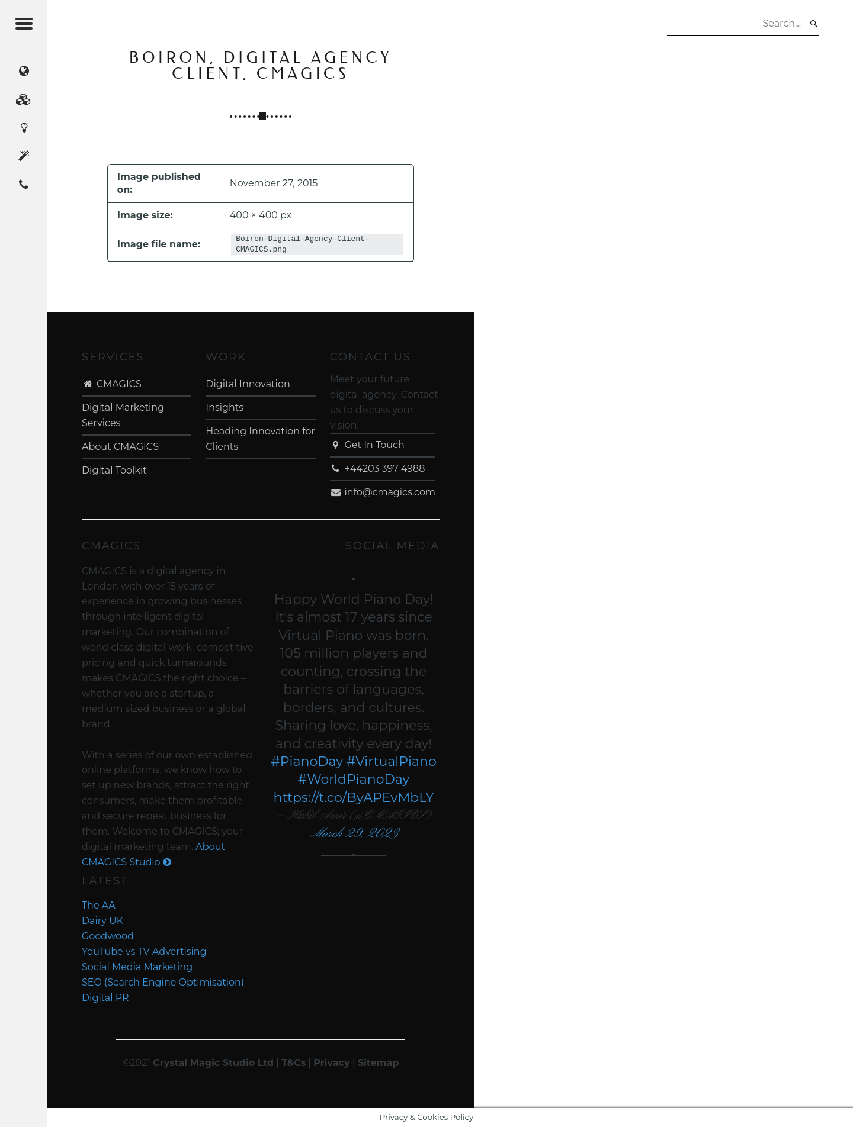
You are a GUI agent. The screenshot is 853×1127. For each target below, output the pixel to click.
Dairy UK (102, 920)
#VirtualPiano (392, 761)
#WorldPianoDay (354, 779)
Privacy (331, 1062)
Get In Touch (367, 444)
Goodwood (108, 936)
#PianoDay (307, 761)
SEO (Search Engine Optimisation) (163, 982)
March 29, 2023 (354, 834)
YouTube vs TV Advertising (144, 951)
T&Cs (293, 1062)
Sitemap (378, 1062)
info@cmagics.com (382, 492)
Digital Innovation (248, 383)
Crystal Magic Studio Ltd (213, 1062)
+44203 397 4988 (377, 468)
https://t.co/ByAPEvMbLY (353, 798)
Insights (224, 407)
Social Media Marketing (137, 967)
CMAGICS (112, 383)
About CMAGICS (120, 446)
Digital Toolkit (114, 470)
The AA (99, 905)
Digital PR (105, 997)
